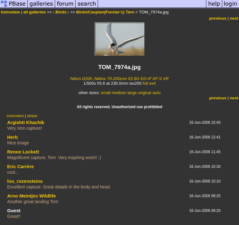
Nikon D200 (81, 78)
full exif (149, 83)
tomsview (10, 12)
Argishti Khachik (25, 122)
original (144, 92)
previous (218, 18)
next (234, 18)
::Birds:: (61, 12)
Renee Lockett (23, 151)
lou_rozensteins (25, 181)
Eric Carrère (20, 166)
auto (156, 92)
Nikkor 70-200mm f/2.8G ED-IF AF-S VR (131, 78)
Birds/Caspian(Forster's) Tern (105, 12)
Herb (12, 137)
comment (15, 115)
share (32, 115)
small (105, 92)
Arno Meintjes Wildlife (31, 195)
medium (119, 92)
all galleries (34, 12)
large (132, 92)
